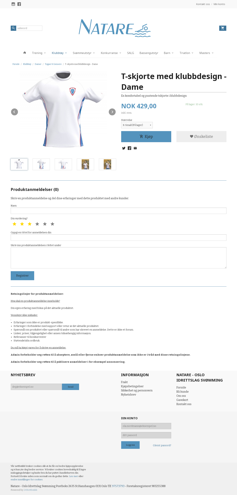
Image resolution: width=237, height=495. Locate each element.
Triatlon (185, 53)
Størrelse (126, 120)
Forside (16, 64)
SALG (130, 53)
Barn (167, 53)
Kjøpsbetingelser (132, 386)
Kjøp (146, 136)
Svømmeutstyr (82, 53)
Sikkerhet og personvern (137, 390)
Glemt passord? (162, 445)
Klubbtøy (58, 53)
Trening (37, 53)
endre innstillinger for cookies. (27, 479)
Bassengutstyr (148, 53)
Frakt (124, 382)
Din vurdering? (19, 218)
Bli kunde (182, 391)
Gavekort (182, 400)
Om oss (181, 395)
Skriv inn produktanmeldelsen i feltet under (118, 256)
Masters (204, 53)
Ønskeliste (201, 136)
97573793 (118, 486)
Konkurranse (109, 53)
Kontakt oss (183, 404)
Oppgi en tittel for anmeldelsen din (118, 236)
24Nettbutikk (30, 490)
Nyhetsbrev (128, 394)
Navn (118, 209)
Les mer (74, 476)
